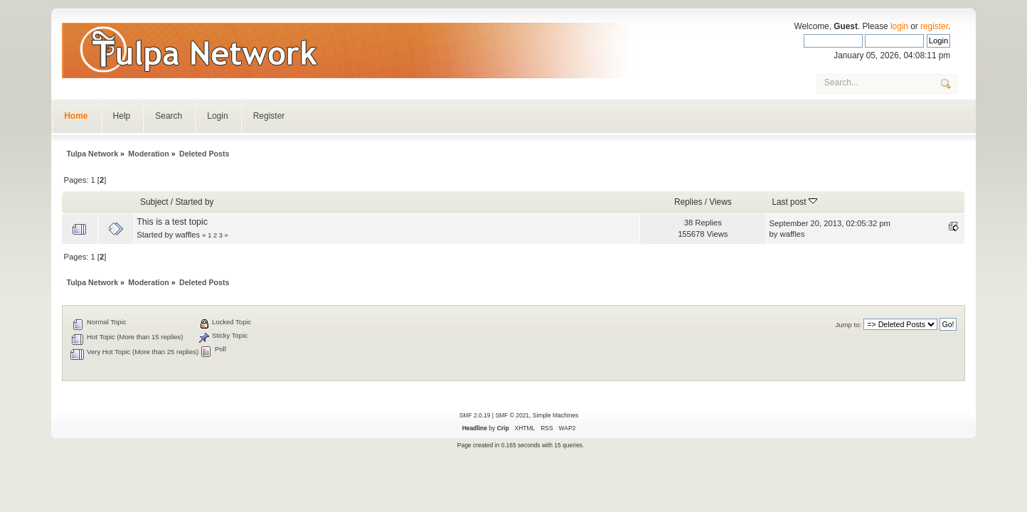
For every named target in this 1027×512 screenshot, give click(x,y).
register (934, 26)
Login (217, 116)
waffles (187, 234)
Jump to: (849, 325)
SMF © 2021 (512, 415)
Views (720, 202)
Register (269, 116)
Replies (688, 202)
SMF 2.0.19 (475, 415)
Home (75, 116)
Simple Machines (555, 415)
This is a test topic (172, 222)
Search (168, 116)
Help (122, 116)
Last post (794, 202)
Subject (154, 202)
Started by (194, 202)
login (899, 26)
